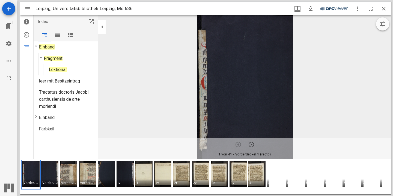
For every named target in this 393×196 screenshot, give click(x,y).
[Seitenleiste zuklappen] (102, 27)
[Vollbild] (8, 78)
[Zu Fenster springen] (8, 26)
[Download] (310, 8)
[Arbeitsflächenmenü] (8, 43)
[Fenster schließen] (383, 8)
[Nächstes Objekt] (251, 144)
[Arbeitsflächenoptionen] (8, 61)
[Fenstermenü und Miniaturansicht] (297, 8)
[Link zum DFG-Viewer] (334, 9)
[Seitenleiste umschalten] (27, 8)
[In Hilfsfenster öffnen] (91, 21)
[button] (31, 174)
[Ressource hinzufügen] (8, 8)
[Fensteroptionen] (357, 8)
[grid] (205, 176)
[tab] (26, 21)
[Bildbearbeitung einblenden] (382, 23)
